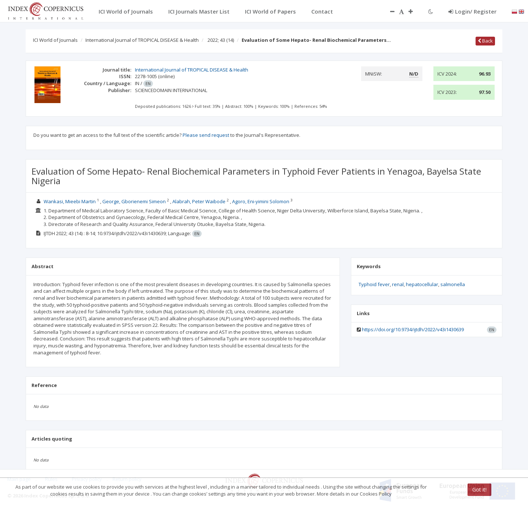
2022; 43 (221, 40)
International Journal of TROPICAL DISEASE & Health (142, 40)
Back (485, 40)
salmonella (452, 284)
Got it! (479, 489)
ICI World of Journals (55, 40)
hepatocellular (422, 284)
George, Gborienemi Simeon (134, 201)
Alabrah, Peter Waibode (198, 201)
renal (398, 284)
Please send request (206, 135)
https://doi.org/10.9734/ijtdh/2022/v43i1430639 (413, 329)
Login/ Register (472, 11)
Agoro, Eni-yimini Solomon (260, 201)
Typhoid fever (374, 284)
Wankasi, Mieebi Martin (70, 201)
